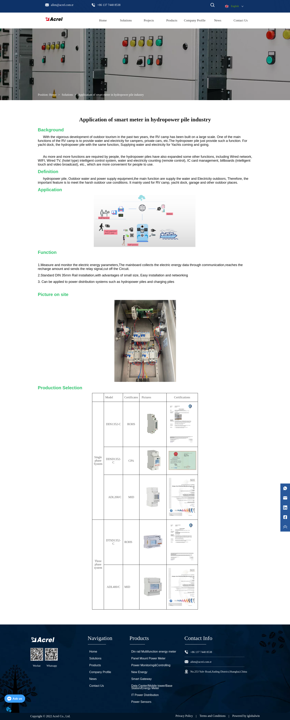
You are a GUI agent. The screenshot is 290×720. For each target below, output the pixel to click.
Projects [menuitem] (149, 20)
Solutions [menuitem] (126, 20)
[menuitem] (171, 20)
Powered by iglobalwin (246, 715)
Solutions (67, 94)
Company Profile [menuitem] (195, 20)
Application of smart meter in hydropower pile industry (110, 94)
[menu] (171, 20)
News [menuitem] (217, 20)
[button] (172, 20)
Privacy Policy (184, 715)
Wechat (37, 665)
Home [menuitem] (103, 20)
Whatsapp (51, 665)
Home (52, 94)
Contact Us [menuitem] (241, 20)
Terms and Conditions (213, 715)
